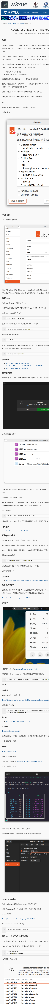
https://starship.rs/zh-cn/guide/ (11, 732)
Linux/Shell (22, 23)
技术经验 (9, 23)
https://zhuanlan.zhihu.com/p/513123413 (17, 531)
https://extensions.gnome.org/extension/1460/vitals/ (17, 598)
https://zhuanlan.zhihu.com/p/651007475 (17, 368)
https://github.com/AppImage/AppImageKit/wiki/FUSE (19, 920)
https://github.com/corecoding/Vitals (26, 669)
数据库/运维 (16, 23)
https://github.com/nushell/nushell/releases (29, 762)
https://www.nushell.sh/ (9, 752)
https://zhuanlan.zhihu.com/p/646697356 (17, 364)
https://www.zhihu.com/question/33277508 (18, 722)
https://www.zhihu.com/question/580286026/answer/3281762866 (24, 366)
